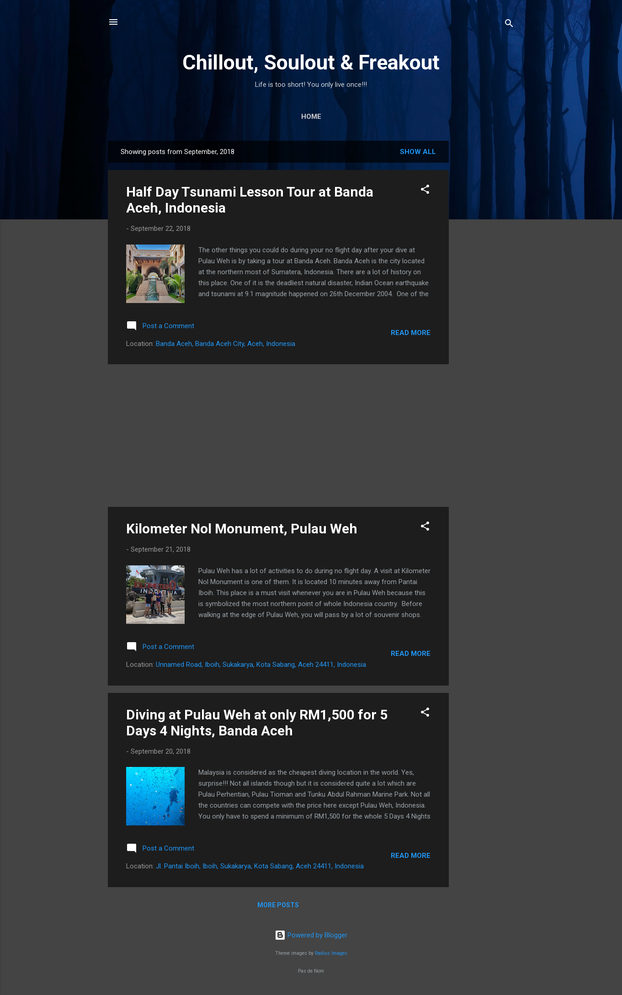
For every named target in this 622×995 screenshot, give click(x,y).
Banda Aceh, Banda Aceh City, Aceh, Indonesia (225, 344)
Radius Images (331, 953)
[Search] (509, 25)
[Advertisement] (485, 278)
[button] (425, 191)
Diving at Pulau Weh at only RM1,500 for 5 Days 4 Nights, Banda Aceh (257, 723)
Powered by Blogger (311, 935)
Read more (411, 333)
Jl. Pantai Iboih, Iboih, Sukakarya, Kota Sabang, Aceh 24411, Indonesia (260, 866)
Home (311, 116)
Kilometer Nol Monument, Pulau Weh (241, 529)
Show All (418, 152)
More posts (278, 905)
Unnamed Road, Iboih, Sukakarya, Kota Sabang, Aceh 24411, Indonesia (261, 664)
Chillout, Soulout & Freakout (311, 62)
